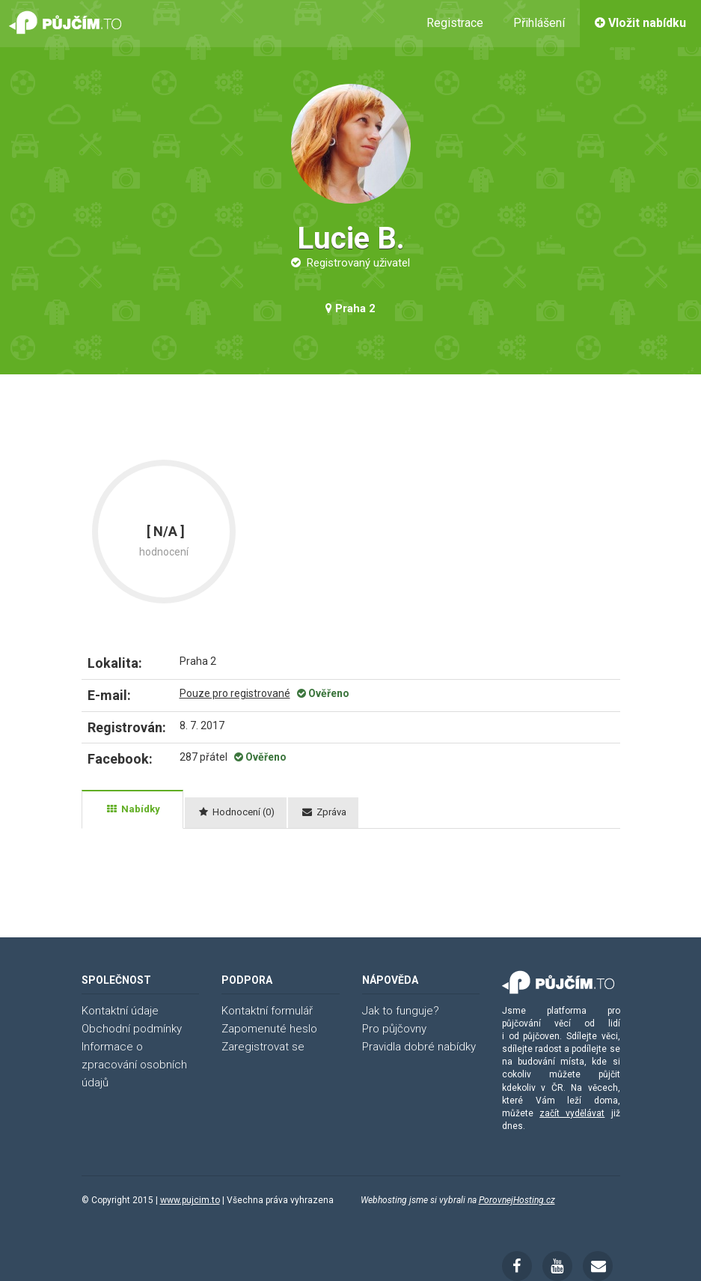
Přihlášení (539, 23)
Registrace (454, 23)
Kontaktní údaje (120, 1010)
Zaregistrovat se (262, 1046)
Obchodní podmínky (132, 1028)
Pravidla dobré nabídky (419, 1046)
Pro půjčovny (394, 1028)
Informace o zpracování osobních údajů (134, 1064)
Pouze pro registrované (235, 693)
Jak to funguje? (400, 1010)
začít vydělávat (571, 1113)
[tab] (132, 809)
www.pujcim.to (190, 1200)
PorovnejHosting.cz (517, 1200)
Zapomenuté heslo (269, 1028)
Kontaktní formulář (267, 1010)
